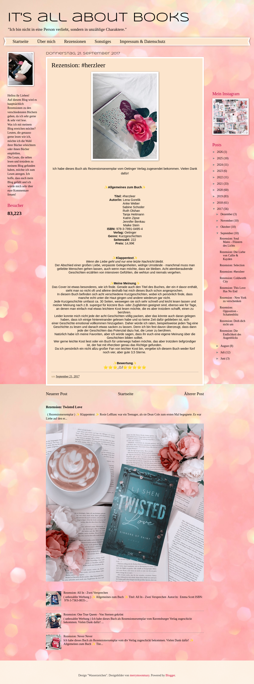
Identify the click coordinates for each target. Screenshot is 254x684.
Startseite (20, 41)
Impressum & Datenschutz (142, 41)
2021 (220, 183)
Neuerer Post (56, 394)
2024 (220, 164)
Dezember (226, 214)
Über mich (46, 41)
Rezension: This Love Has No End (232, 289)
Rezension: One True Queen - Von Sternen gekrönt (93, 614)
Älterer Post (194, 394)
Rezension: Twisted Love (64, 407)
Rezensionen (75, 41)
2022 (220, 177)
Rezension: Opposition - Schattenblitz (229, 311)
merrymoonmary (139, 675)
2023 (220, 170)
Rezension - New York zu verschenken (233, 299)
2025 (220, 158)
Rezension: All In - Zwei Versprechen (86, 592)
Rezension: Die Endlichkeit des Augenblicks (230, 334)
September (227, 233)
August (225, 346)
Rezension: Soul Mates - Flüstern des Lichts (231, 242)
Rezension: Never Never (78, 636)
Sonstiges (103, 41)
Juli (222, 352)
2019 (220, 196)
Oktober (225, 226)
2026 (220, 151)
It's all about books (98, 18)
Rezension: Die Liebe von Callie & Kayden (232, 255)
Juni (223, 358)
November (227, 220)
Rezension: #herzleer (232, 271)
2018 (220, 202)
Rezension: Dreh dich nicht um (232, 322)
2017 (220, 208)
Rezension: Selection (232, 265)
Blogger (170, 675)
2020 (220, 189)
